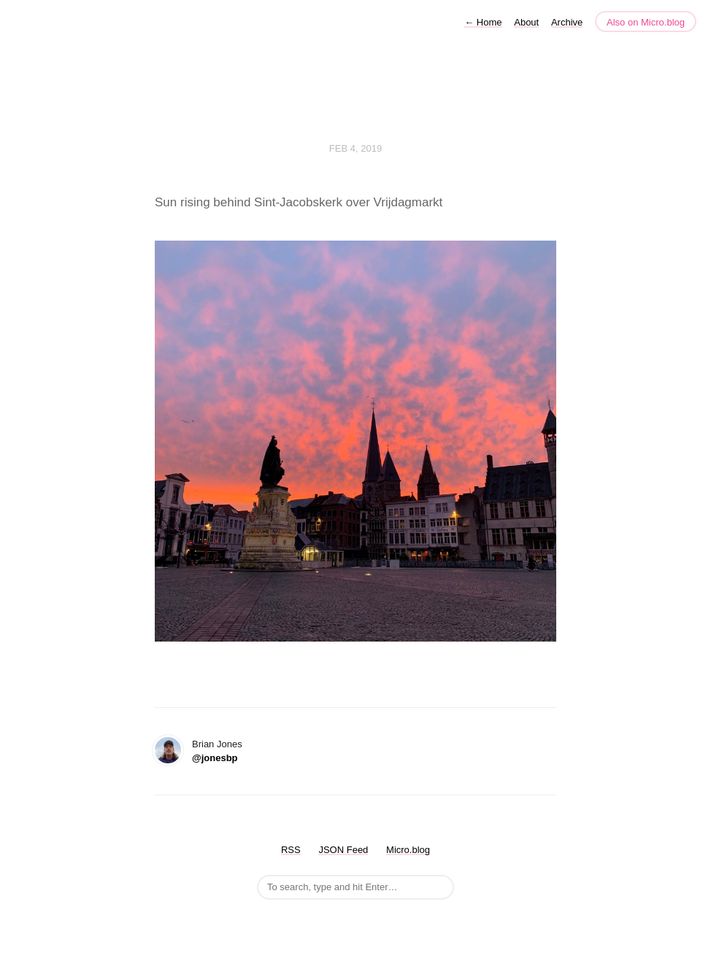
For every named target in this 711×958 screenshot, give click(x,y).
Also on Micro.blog (646, 22)
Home (482, 22)
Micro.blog (408, 849)
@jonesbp (215, 757)
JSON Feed (343, 849)
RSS (291, 849)
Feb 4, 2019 (355, 148)
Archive (567, 22)
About (526, 22)
